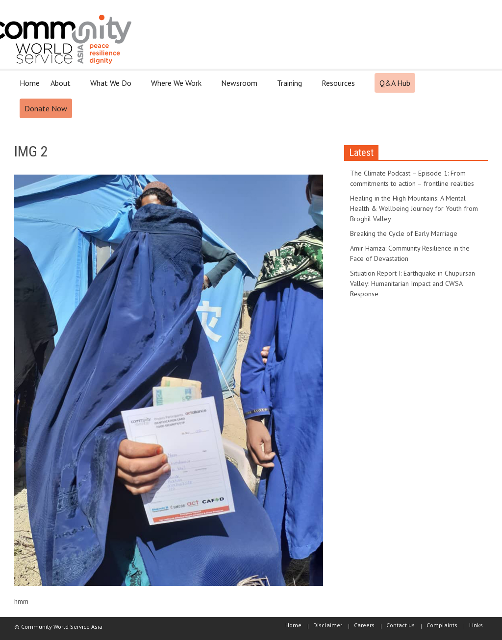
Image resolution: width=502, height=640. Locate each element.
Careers (364, 625)
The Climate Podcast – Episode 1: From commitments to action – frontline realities (412, 178)
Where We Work (178, 87)
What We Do (112, 87)
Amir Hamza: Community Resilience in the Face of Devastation (410, 253)
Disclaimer (327, 625)
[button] (477, 82)
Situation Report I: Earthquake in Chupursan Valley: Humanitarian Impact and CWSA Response (412, 283)
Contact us (400, 625)
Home (30, 83)
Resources (339, 87)
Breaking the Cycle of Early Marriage (403, 233)
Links (476, 625)
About (62, 87)
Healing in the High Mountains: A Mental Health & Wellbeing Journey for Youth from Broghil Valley (414, 208)
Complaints (442, 625)
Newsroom (241, 87)
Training (291, 87)
